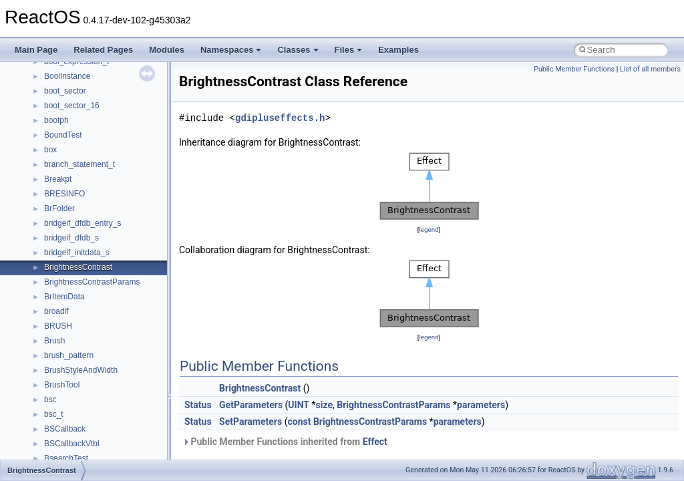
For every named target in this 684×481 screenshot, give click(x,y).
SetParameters (250, 421)
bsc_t (53, 414)
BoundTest (63, 135)
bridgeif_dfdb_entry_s (82, 223)
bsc (50, 399)
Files (349, 50)
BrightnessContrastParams (92, 282)
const (299, 421)
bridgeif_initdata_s (76, 252)
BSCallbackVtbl (72, 443)
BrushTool (61, 384)
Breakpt (57, 179)
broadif (56, 311)
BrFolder (59, 208)
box (50, 149)
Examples (398, 50)
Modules (166, 50)
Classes (297, 50)
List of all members (650, 69)
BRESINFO (64, 193)
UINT (298, 404)
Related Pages (103, 50)
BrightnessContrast (78, 267)
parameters (481, 404)
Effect (375, 441)
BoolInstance (67, 76)
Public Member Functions (574, 69)
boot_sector (65, 91)
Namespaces (231, 50)
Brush (54, 340)
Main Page (36, 50)
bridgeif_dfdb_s (71, 238)
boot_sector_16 (72, 105)
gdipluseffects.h (280, 118)
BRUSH (58, 326)
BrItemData (64, 296)
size (324, 404)
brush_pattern (69, 355)
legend (428, 229)
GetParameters (251, 404)
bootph (56, 120)
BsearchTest (66, 458)
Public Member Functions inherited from (284, 441)
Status (198, 404)
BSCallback (65, 429)
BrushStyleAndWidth (81, 370)
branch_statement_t (79, 164)
